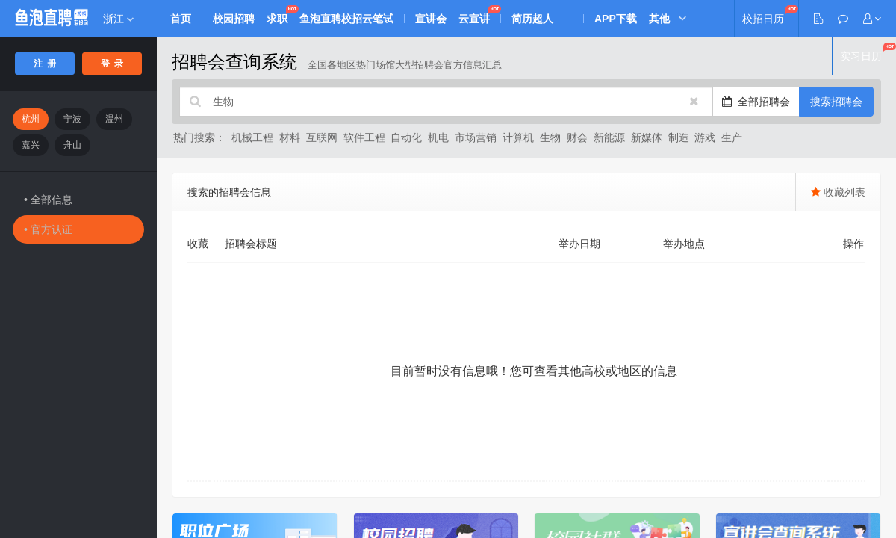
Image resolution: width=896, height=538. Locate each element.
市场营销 (476, 137)
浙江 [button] (118, 19)
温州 (114, 119)
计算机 (518, 137)
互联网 (321, 137)
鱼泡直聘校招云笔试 (346, 19)
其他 (659, 19)
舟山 (72, 145)
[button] (872, 18)
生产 (731, 137)
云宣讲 (474, 19)
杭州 (31, 119)
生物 (550, 137)
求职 (277, 19)
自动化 (406, 137)
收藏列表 (838, 192)
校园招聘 (234, 19)
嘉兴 (31, 145)
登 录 (112, 63)
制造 (678, 137)
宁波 (72, 119)
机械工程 (252, 137)
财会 (577, 137)
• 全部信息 (48, 199)
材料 (289, 137)
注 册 (45, 63)
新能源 (609, 137)
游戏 (704, 137)
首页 (180, 19)
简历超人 (532, 19)
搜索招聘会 (836, 102)
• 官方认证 (48, 229)
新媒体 (646, 137)
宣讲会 (431, 19)
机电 (438, 137)
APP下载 (615, 19)
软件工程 (364, 137)
